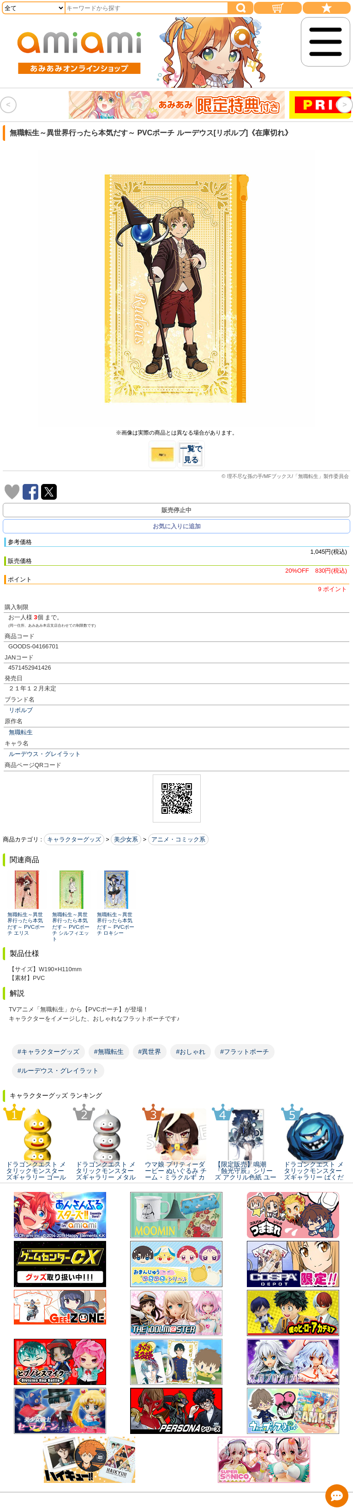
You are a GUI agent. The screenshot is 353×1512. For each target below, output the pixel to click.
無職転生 (21, 732)
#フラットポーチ (244, 1051)
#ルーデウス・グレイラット (58, 1070)
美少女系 (126, 839)
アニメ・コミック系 (178, 839)
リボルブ (21, 710)
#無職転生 (109, 1051)
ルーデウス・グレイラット (45, 753)
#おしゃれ (190, 1051)
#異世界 (150, 1051)
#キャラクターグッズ (48, 1051)
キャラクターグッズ (74, 839)
